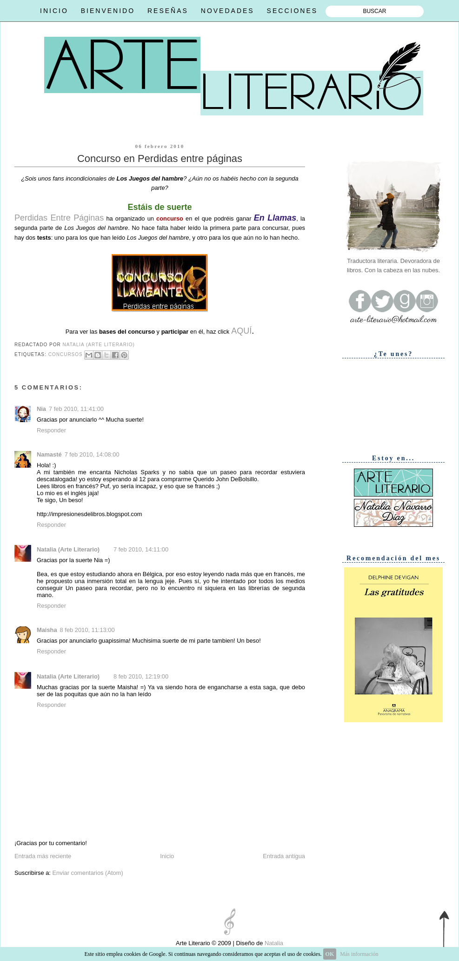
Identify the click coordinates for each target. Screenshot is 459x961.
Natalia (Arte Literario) (68, 549)
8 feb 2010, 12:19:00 (140, 676)
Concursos (65, 354)
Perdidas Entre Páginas (59, 217)
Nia (41, 408)
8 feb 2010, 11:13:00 (87, 629)
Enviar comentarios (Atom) (87, 872)
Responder (51, 430)
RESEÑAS (167, 10)
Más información (359, 954)
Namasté (49, 454)
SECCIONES (292, 10)
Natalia (273, 943)
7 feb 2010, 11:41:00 (76, 408)
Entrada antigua (284, 856)
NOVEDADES (227, 10)
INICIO (54, 10)
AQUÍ (241, 331)
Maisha (47, 629)
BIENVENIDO (108, 10)
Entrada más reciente (42, 856)
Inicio (167, 856)
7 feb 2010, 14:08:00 (92, 454)
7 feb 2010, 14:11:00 (140, 549)
